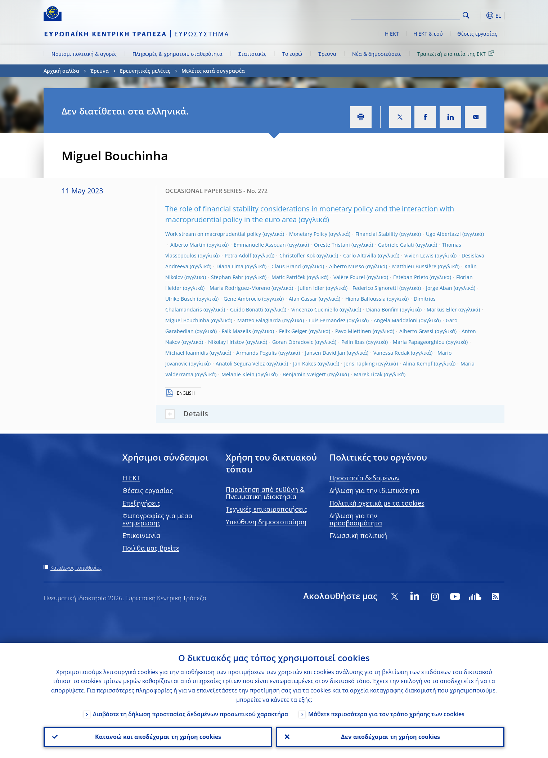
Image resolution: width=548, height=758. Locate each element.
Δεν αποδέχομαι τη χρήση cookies (390, 737)
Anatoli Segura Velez (240, 363)
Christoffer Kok (297, 255)
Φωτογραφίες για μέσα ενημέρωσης (157, 519)
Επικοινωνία (141, 535)
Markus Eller (442, 309)
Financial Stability (376, 233)
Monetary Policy (308, 233)
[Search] (424, 14)
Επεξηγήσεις (141, 503)
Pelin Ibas (353, 341)
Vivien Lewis (419, 255)
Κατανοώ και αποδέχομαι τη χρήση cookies (158, 737)
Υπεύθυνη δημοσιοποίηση (266, 521)
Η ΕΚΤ (392, 33)
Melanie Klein (238, 374)
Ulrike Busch (180, 298)
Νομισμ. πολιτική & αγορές (84, 53)
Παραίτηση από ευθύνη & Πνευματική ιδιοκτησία (265, 493)
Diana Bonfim (382, 309)
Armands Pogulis (256, 352)
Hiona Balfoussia (365, 298)
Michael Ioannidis (186, 352)
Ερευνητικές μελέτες (145, 70)
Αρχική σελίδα (61, 70)
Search (466, 15)
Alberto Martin (188, 244)
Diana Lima (229, 266)
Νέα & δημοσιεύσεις (376, 53)
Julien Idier (311, 287)
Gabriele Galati (396, 244)
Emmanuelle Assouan (260, 244)
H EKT (131, 478)
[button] (479, 15)
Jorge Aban (439, 287)
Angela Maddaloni (396, 320)
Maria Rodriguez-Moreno (240, 287)
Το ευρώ (292, 53)
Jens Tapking (359, 363)
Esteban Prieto (410, 277)
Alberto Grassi (416, 331)
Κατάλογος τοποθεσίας (76, 567)
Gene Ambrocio (242, 298)
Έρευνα (327, 53)
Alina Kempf (417, 363)
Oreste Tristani (332, 244)
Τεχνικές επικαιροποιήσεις (266, 509)
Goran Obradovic (292, 341)
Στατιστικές (252, 53)
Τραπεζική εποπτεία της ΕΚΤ (457, 53)
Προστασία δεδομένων (364, 478)
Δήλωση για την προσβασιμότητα (355, 519)
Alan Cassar (303, 298)
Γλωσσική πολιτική (358, 535)
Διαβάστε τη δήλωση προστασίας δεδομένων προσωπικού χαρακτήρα (190, 714)
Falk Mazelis (236, 331)
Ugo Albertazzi (443, 233)
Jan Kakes (304, 363)
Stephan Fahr (227, 277)
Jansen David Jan (325, 352)
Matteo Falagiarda (259, 320)
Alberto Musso (346, 266)
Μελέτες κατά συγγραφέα (213, 70)
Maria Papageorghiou (419, 341)
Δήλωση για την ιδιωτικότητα (374, 490)
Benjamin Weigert (304, 374)
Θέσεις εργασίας (477, 33)
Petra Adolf (238, 255)
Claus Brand (286, 266)
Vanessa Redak (391, 352)
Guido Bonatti (246, 309)
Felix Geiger (293, 331)
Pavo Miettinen (353, 331)
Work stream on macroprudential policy (213, 233)
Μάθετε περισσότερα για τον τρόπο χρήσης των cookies (386, 714)
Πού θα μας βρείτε (150, 548)
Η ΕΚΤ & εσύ (428, 33)
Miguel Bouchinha (187, 320)
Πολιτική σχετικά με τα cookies (377, 503)
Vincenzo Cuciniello (314, 309)
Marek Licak (368, 374)
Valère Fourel (349, 277)
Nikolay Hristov (226, 341)
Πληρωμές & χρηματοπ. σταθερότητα (177, 53)
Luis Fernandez (327, 320)
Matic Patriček (288, 277)
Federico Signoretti (375, 287)
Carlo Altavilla (359, 255)
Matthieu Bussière (414, 266)
